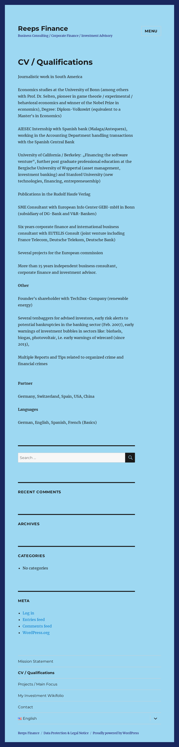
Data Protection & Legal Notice (66, 733)
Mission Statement (35, 661)
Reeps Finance (43, 28)
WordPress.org (36, 632)
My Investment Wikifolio (41, 695)
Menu (151, 31)
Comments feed (37, 626)
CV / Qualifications (36, 673)
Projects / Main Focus (37, 684)
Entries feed (34, 619)
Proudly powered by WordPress (116, 733)
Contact (25, 707)
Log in (28, 613)
